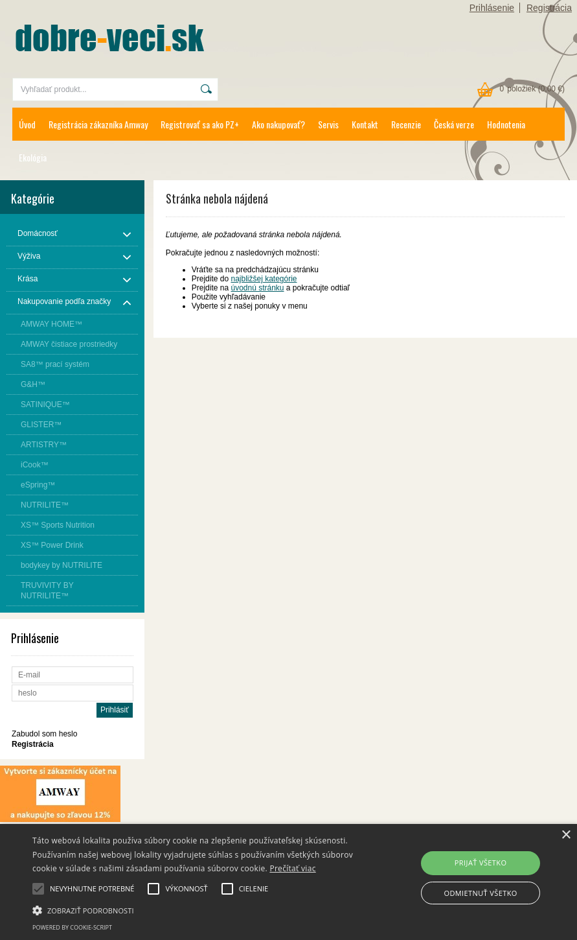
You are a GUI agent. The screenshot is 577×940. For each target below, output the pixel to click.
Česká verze (454, 124)
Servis (328, 124)
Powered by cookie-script (72, 927)
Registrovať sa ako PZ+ (200, 124)
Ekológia (33, 157)
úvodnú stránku (257, 287)
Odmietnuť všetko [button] (480, 893)
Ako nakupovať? (278, 124)
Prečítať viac (292, 868)
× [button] (566, 835)
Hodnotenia (506, 124)
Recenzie (406, 124)
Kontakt (365, 124)
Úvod (27, 124)
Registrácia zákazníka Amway (98, 124)
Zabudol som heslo (44, 733)
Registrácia (549, 8)
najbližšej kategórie (264, 278)
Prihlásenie (492, 8)
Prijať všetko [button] (481, 862)
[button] (198, 909)
